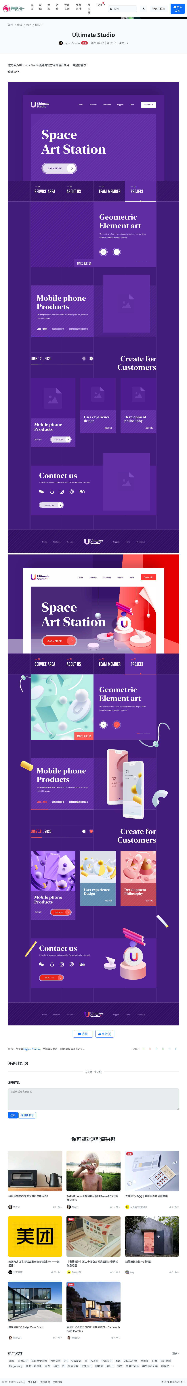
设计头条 (66, 6)
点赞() (104, 1033)
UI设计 (39, 25)
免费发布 (177, 8)
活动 (57, 6)
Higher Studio (31, 1049)
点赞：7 (123, 43)
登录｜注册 (158, 8)
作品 (28, 25)
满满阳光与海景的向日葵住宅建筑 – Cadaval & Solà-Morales (93, 1329)
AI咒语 (89, 8)
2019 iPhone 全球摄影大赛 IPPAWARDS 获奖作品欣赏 (93, 1198)
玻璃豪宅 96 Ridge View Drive (25, 1327)
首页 (32, 6)
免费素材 (78, 6)
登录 (13, 1115)
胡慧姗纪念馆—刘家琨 (138, 1261)
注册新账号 (27, 1115)
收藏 (83, 1033)
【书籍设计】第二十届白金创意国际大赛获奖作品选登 (92, 1263)
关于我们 (32, 1382)
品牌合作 (57, 1382)
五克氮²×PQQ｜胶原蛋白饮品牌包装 (146, 1196)
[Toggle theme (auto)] (143, 8)
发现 (40, 6)
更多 (175, 1353)
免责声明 (45, 1382)
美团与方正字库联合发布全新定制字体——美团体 (34, 1263)
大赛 (48, 6)
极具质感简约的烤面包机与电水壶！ (28, 1196)
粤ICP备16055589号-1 (173, 1382)
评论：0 (111, 43)
